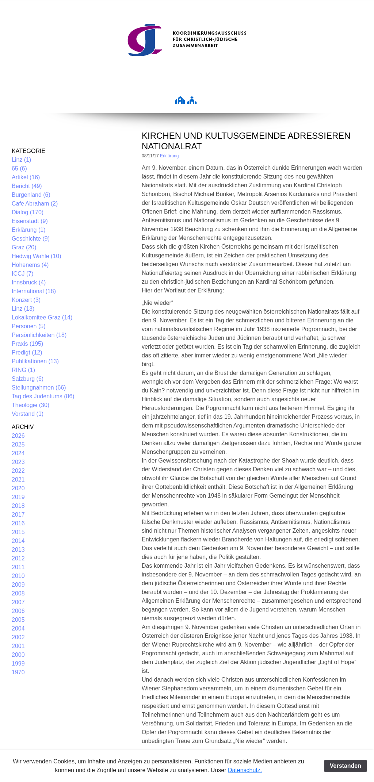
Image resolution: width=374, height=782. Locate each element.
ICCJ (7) (23, 274)
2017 (18, 514)
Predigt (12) (27, 352)
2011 (18, 567)
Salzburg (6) (27, 379)
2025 (18, 444)
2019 (18, 497)
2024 (18, 453)
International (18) (34, 291)
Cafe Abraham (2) (35, 203)
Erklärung (169, 155)
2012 (18, 558)
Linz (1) (21, 160)
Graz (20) (24, 247)
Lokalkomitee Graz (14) (42, 317)
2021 (18, 479)
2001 (18, 646)
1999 (18, 663)
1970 (18, 672)
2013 (18, 550)
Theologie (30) (30, 405)
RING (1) (23, 370)
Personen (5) (29, 326)
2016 (18, 523)
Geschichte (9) (31, 238)
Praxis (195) (27, 344)
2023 (18, 462)
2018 (18, 506)
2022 (18, 471)
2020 (18, 488)
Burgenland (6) (31, 195)
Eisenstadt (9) (30, 221)
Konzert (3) (26, 300)
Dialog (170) (27, 212)
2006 (18, 611)
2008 (18, 593)
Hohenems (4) (30, 265)
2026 (18, 436)
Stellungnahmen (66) (39, 387)
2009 (18, 585)
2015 (18, 532)
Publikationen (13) (35, 361)
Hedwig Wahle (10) (36, 256)
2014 (18, 541)
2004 (18, 628)
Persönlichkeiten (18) (39, 335)
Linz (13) (23, 309)
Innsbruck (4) (29, 282)
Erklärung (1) (28, 230)
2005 (18, 620)
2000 (18, 655)
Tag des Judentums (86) (43, 396)
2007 (18, 602)
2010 (18, 576)
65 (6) (19, 168)
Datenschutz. (245, 770)
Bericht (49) (27, 186)
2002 (18, 637)
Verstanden (345, 766)
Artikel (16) (26, 177)
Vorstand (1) (27, 414)
